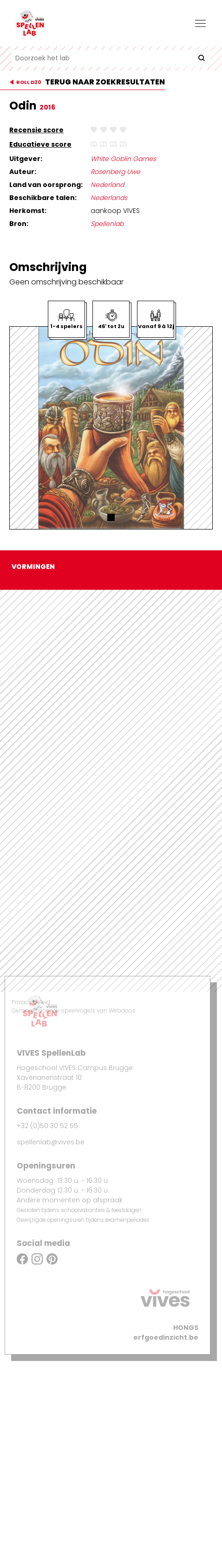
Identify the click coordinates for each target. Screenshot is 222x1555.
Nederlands (109, 197)
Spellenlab (107, 223)
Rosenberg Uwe (115, 171)
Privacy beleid (31, 1002)
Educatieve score (40, 144)
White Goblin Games (123, 158)
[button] (111, 517)
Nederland (107, 184)
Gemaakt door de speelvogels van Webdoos (74, 1010)
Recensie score (36, 130)
